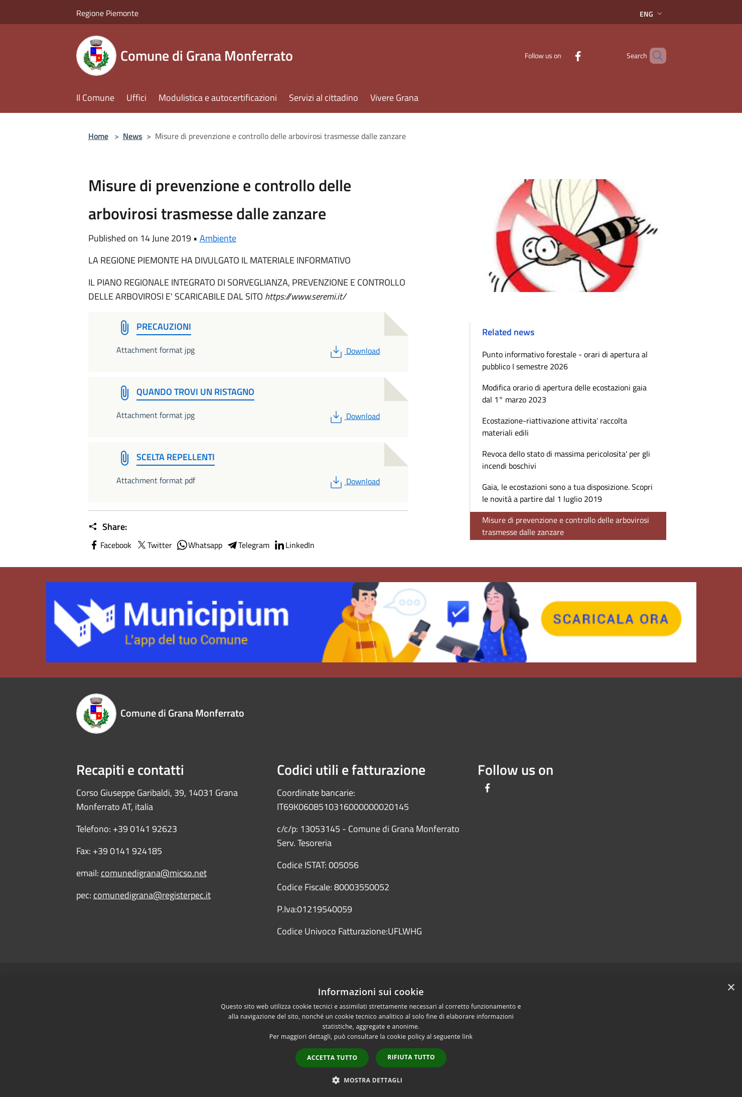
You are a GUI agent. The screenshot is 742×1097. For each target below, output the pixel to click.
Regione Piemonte (107, 13)
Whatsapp (199, 545)
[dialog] (371, 1037)
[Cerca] (654, 56)
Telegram (247, 545)
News (132, 136)
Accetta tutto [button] (332, 1057)
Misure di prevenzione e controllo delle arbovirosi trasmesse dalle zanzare (565, 526)
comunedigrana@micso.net (154, 873)
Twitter (153, 545)
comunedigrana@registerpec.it (152, 895)
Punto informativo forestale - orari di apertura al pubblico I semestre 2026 (565, 360)
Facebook (109, 545)
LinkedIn (294, 545)
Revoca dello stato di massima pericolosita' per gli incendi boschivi (566, 460)
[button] (371, 1080)
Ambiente (218, 238)
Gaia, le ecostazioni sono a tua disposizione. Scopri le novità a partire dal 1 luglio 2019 (567, 493)
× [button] (730, 988)
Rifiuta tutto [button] (411, 1057)
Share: (107, 527)
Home (98, 136)
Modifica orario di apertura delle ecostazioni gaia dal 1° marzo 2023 (564, 393)
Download (354, 351)
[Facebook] (561, 55)
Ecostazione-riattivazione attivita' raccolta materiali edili (554, 427)
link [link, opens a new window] (467, 1036)
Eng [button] (652, 14)
